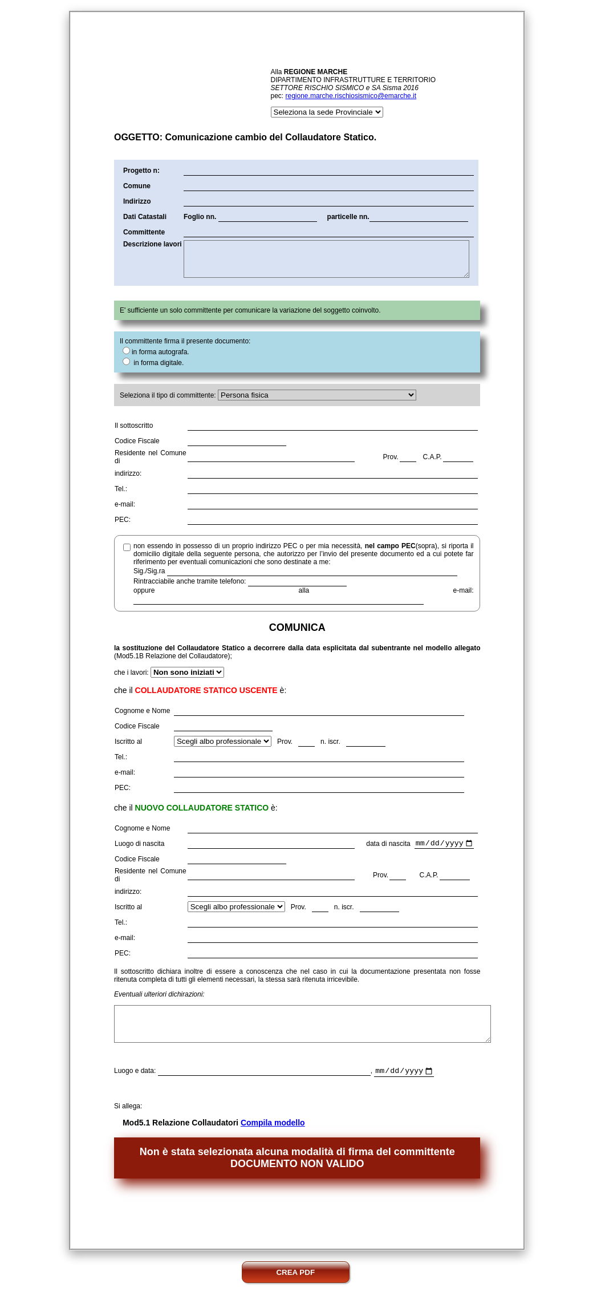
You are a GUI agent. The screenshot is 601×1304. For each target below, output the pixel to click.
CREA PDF (295, 1288)
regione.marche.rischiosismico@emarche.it (351, 96)
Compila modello (273, 1138)
